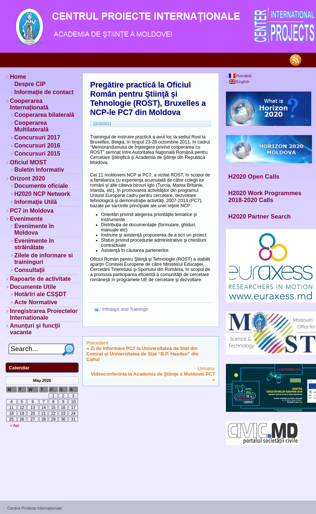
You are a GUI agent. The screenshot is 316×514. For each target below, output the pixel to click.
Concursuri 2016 (37, 145)
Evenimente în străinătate (34, 244)
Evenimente (26, 219)
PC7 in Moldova (31, 211)
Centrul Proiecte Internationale (34, 508)
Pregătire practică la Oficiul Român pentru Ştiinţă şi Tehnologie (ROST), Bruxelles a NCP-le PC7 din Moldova (148, 99)
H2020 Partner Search (259, 216)
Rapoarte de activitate (40, 279)
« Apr (14, 425)
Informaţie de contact (44, 92)
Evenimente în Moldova (34, 229)
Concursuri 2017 (37, 137)
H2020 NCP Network (42, 194)
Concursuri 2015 (37, 153)
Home (18, 77)
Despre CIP (29, 84)
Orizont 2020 (27, 178)
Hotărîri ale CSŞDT (40, 294)
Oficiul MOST (28, 162)
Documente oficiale (41, 186)
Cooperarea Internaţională (29, 104)
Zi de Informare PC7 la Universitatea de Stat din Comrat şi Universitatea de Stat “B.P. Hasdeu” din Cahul (142, 354)
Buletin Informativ (39, 170)
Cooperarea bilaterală (44, 115)
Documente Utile (33, 287)
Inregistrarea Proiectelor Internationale (44, 314)
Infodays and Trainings (125, 309)
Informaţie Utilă (35, 202)
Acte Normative (35, 302)
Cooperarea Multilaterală (31, 126)
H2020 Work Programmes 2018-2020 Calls (265, 196)
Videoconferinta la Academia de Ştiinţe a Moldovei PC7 (153, 374)
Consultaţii (29, 270)
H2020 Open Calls (253, 176)
